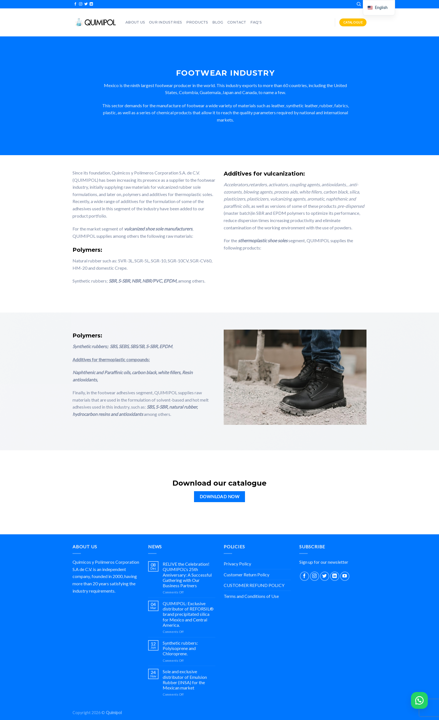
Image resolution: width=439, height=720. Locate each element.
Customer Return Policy (246, 574)
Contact (236, 22)
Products (197, 22)
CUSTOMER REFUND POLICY (254, 585)
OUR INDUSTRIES (165, 22)
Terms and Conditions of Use (251, 596)
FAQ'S (256, 22)
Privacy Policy (237, 563)
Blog (217, 22)
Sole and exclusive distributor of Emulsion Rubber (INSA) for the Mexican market (185, 679)
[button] (419, 700)
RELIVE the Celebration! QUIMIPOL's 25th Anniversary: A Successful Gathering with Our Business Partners (187, 574)
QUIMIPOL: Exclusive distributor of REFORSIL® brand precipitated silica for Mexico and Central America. (188, 614)
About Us (135, 22)
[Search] (359, 4)
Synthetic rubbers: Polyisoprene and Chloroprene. (180, 648)
